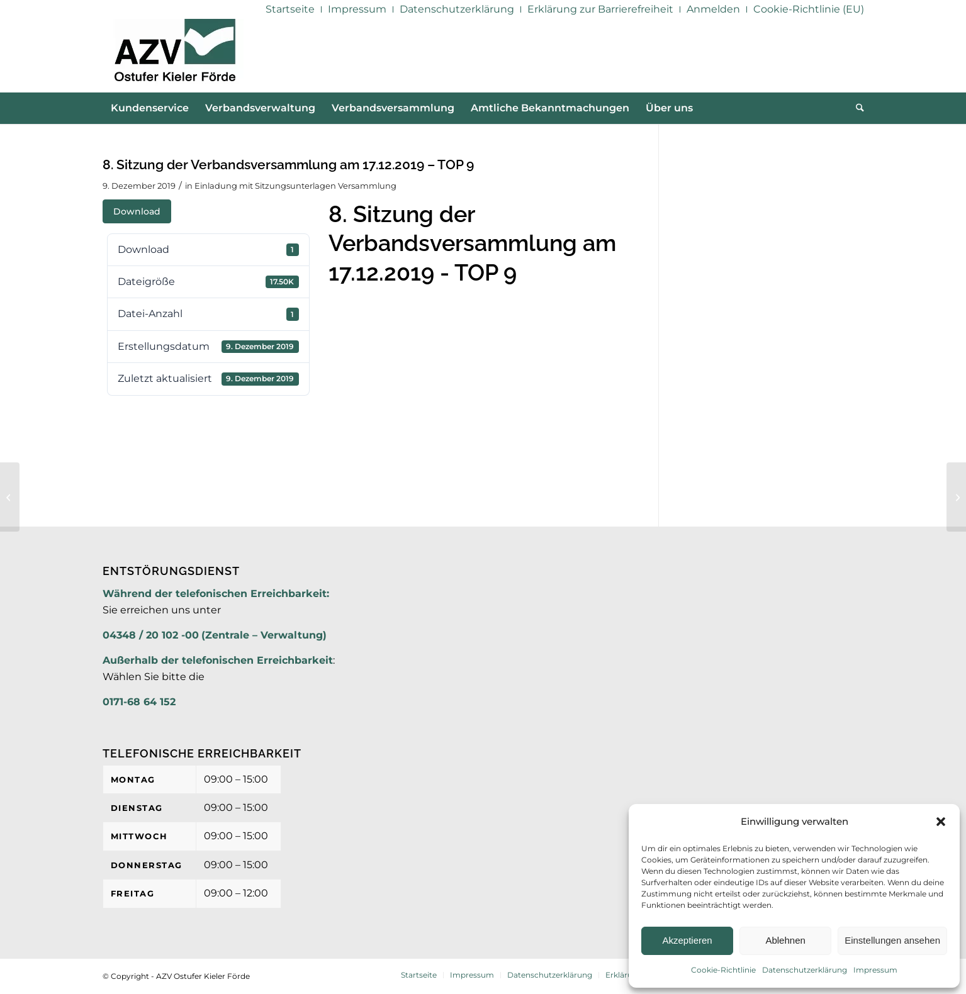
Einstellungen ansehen (892, 940)
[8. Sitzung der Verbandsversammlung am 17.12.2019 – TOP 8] (10, 497)
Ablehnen (785, 940)
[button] (941, 821)
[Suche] (856, 108)
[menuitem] (290, 9)
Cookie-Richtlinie (723, 969)
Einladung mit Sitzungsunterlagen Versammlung (295, 186)
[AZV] (175, 55)
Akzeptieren (687, 940)
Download (136, 211)
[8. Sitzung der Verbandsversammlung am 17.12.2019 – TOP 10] (956, 497)
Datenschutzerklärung (804, 969)
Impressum (875, 969)
